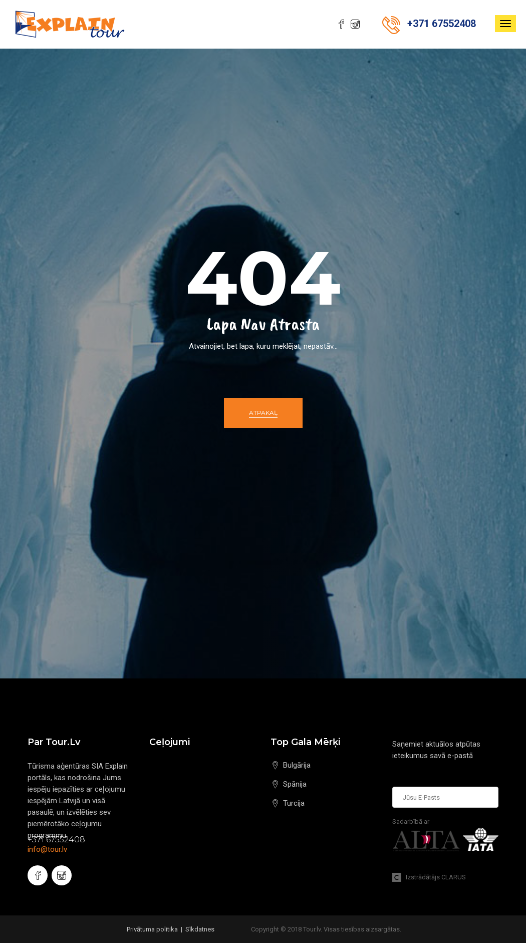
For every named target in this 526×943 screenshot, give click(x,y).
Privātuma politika (152, 929)
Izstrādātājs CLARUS (429, 877)
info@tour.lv (47, 849)
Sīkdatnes (199, 929)
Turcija (294, 803)
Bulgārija (297, 765)
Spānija (295, 784)
